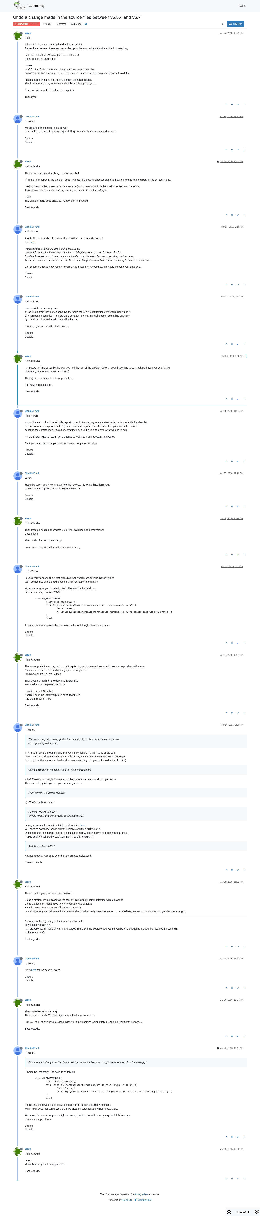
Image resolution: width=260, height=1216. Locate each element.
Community (37, 6)
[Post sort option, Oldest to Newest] (223, 23)
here (32, 242)
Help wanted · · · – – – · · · (26, 24)
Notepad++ (141, 1194)
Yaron (28, 33)
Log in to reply (235, 24)
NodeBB (127, 1199)
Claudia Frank (32, 116)
